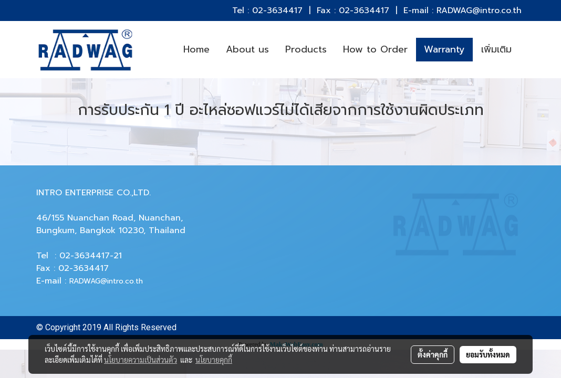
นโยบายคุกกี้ (213, 359)
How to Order (375, 49)
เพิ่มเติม (496, 49)
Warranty (444, 49)
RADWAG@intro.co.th (106, 281)
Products (306, 49)
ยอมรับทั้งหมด (488, 354)
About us (247, 49)
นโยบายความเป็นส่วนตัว (140, 359)
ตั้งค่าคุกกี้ (433, 354)
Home (196, 49)
